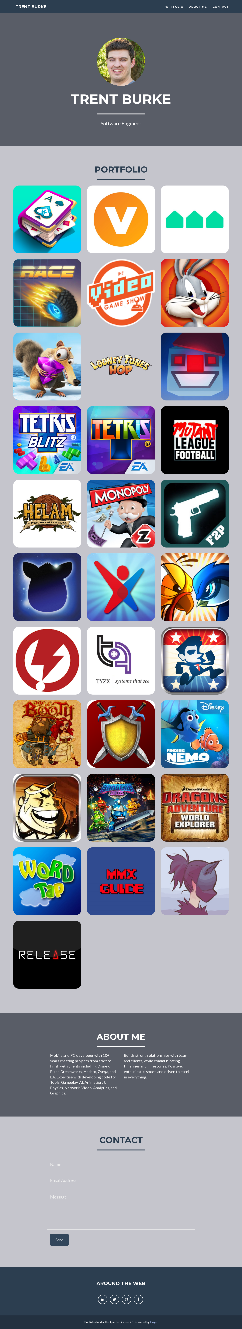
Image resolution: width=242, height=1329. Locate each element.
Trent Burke (34, 11)
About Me (198, 10)
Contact (221, 10)
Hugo (153, 1322)
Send (59, 1240)
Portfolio (173, 10)
